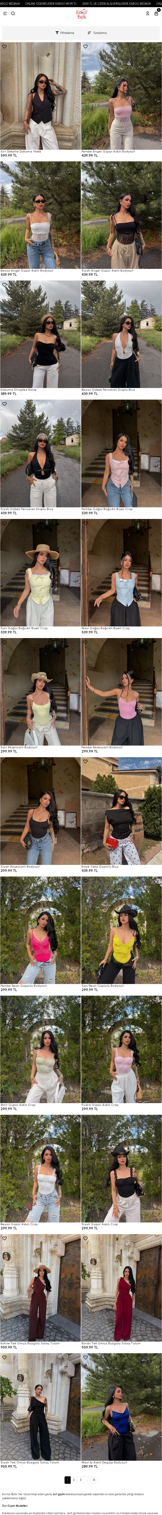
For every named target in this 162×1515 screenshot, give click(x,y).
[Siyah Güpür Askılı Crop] (121, 1168)
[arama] (13, 13)
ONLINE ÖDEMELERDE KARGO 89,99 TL (69, 3)
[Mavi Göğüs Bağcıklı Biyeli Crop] (121, 572)
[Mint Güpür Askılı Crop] (40, 1049)
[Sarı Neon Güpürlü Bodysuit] (121, 930)
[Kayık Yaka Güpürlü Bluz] (121, 811)
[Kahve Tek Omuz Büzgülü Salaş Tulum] (40, 1288)
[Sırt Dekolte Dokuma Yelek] (40, 96)
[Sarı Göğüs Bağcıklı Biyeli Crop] (40, 572)
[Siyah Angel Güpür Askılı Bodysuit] (121, 215)
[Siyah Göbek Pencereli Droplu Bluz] (40, 453)
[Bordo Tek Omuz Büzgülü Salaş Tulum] (121, 1288)
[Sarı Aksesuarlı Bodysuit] (40, 692)
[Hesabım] (147, 13)
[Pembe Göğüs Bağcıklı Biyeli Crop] (121, 453)
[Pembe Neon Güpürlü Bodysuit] (40, 930)
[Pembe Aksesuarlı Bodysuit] (121, 692)
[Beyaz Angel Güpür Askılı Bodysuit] (40, 215)
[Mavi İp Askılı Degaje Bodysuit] (121, 1407)
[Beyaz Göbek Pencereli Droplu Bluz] (121, 334)
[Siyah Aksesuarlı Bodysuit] (40, 811)
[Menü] (5, 13)
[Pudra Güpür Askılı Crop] (121, 1049)
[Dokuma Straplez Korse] (40, 334)
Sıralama (97, 33)
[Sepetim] (156, 13)
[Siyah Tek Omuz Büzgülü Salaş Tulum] (40, 1407)
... (87, 1479)
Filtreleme (64, 33)
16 (94, 1479)
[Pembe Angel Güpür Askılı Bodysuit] (121, 96)
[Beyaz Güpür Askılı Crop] (40, 1168)
